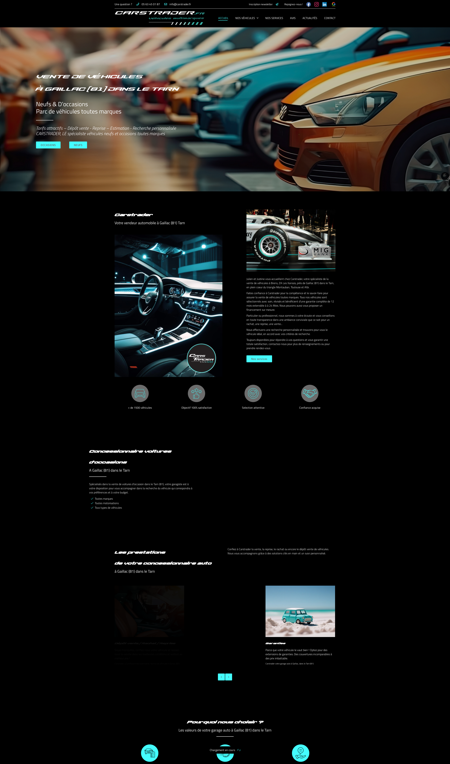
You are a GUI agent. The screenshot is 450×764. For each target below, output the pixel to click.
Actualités (310, 18)
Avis (293, 18)
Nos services (274, 18)
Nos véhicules (245, 18)
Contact (329, 18)
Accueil (223, 18)
